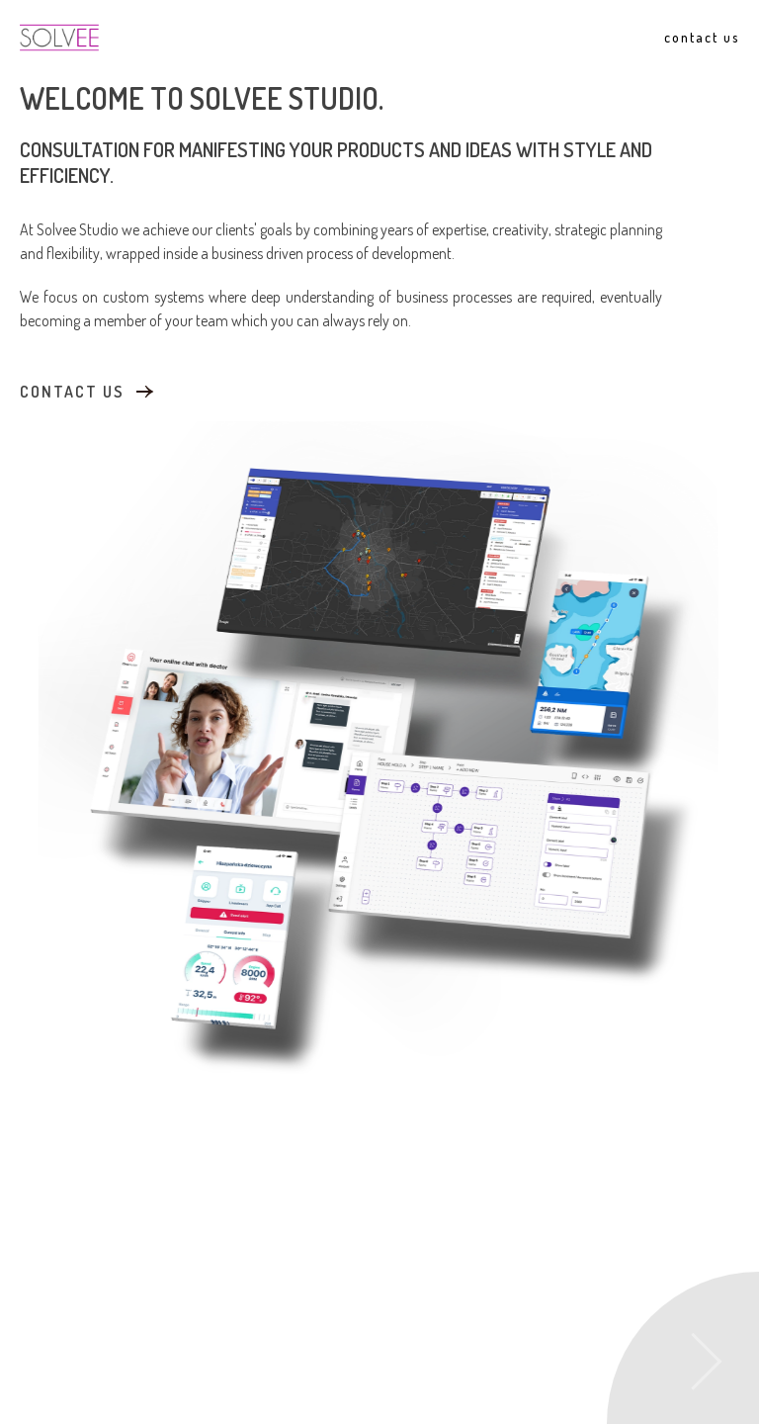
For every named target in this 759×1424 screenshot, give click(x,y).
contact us (72, 390)
